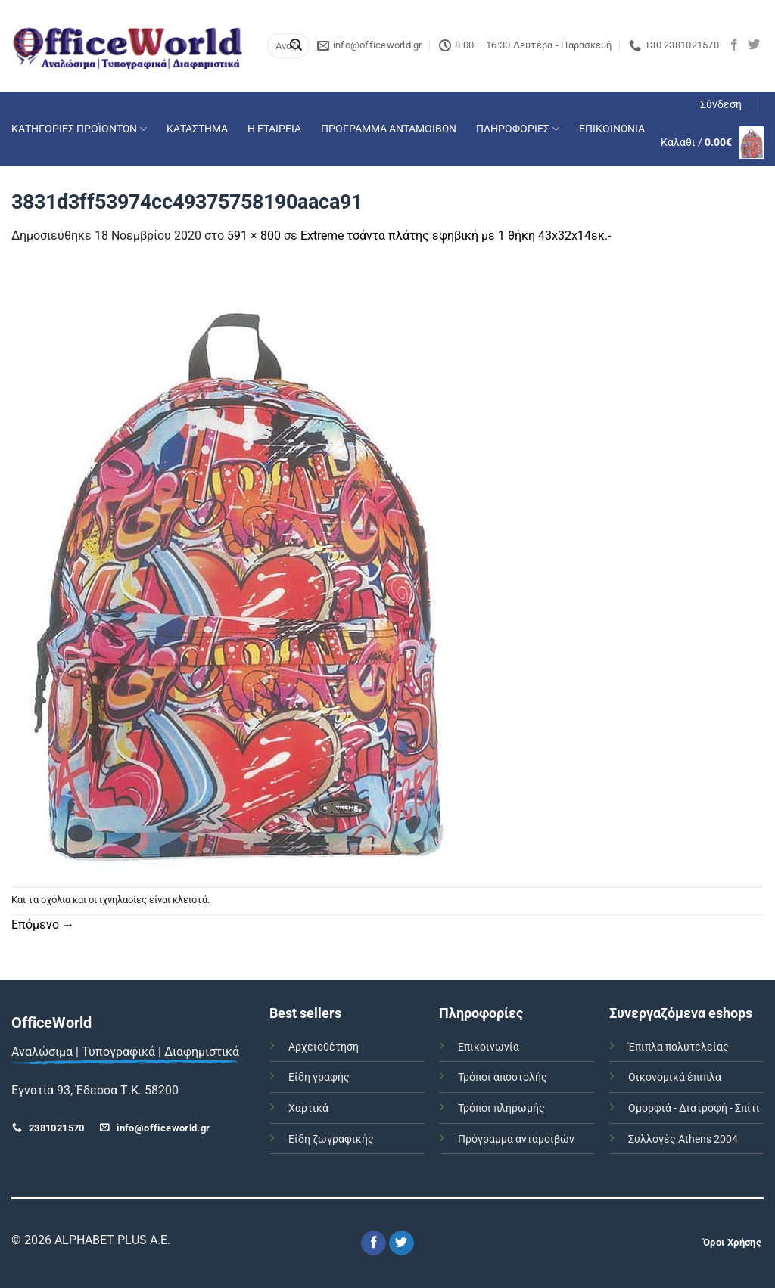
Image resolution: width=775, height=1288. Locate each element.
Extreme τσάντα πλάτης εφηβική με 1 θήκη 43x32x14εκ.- (455, 235)
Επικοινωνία (488, 1047)
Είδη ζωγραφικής (331, 1139)
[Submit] (296, 46)
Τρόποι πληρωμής (501, 1108)
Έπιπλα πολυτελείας (678, 1047)
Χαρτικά (308, 1108)
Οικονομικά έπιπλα (674, 1077)
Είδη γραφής (319, 1077)
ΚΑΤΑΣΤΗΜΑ (197, 129)
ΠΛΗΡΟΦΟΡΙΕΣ (517, 129)
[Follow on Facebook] (734, 45)
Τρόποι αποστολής (502, 1077)
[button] (721, 105)
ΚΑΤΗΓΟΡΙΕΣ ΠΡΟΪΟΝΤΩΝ (79, 129)
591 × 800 (254, 235)
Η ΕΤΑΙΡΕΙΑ (274, 129)
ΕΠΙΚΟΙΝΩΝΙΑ (612, 129)
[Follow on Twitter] (754, 45)
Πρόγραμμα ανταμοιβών (516, 1139)
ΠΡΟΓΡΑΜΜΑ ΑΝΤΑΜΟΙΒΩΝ (388, 129)
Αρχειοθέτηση (323, 1047)
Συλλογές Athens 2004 (683, 1139)
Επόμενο (42, 924)
